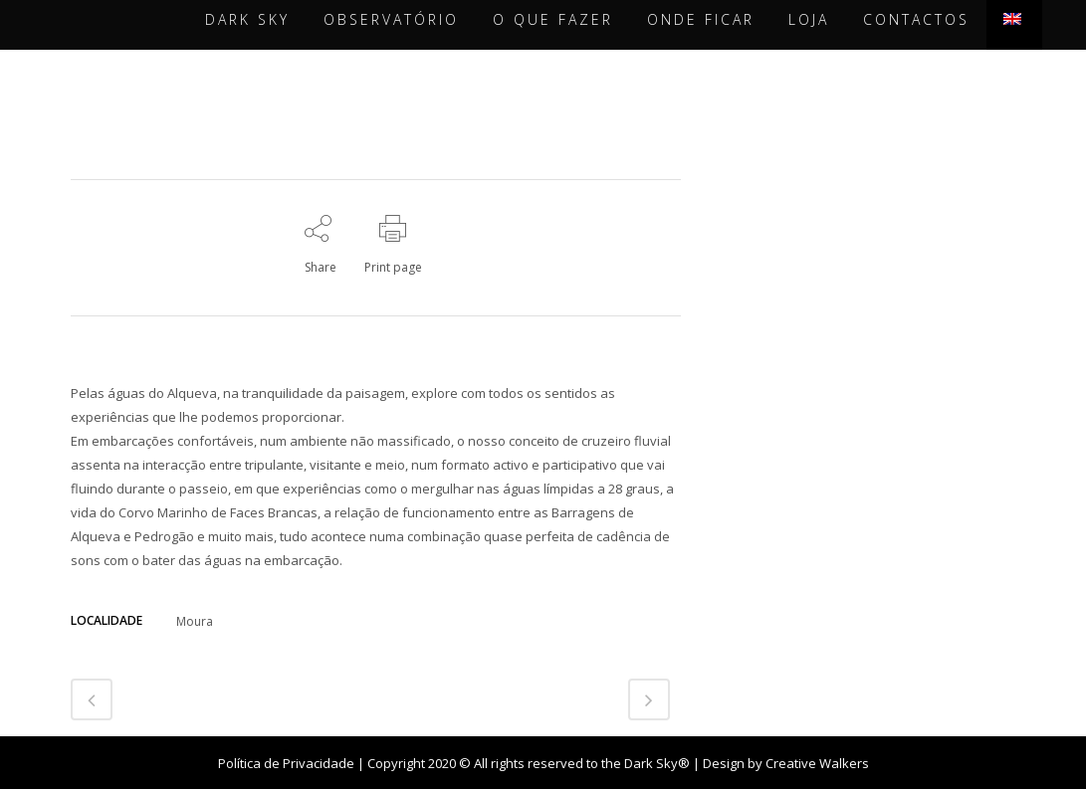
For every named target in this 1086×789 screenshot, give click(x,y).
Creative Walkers (817, 763)
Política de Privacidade (286, 763)
